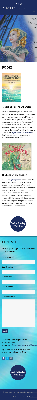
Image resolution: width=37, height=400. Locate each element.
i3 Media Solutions (29, 397)
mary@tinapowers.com (16, 345)
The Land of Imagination (12, 180)
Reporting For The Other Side (22, 132)
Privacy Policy (29, 392)
